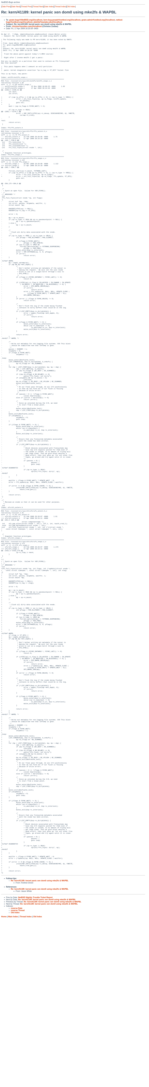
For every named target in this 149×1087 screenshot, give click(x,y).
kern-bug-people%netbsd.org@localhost (61, 20)
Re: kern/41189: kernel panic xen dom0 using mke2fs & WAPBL (39, 1049)
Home (3, 1085)
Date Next (15, 7)
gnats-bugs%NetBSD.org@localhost (25, 20)
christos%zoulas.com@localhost (27, 26)
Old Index (71, 7)
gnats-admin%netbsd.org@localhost (98, 20)
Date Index (48, 7)
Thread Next (38, 7)
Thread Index (60, 7)
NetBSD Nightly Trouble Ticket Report (35, 1065)
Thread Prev (26, 7)
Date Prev (6, 7)
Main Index (13, 1085)
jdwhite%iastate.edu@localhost (48, 22)
